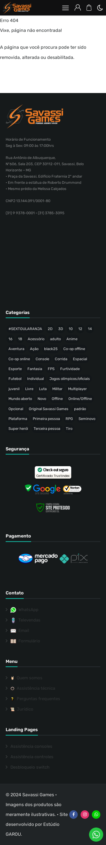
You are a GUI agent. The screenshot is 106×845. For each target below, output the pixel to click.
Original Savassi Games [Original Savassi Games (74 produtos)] (48, 409)
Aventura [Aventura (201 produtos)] (16, 349)
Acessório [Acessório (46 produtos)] (36, 339)
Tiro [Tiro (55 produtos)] (69, 428)
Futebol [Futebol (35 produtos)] (14, 379)
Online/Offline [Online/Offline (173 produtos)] (80, 399)
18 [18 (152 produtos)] (20, 339)
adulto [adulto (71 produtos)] (55, 339)
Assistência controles (31, 756)
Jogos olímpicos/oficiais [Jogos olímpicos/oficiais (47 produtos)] (69, 379)
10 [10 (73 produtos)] (71, 329)
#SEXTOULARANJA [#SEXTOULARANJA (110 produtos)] (25, 329)
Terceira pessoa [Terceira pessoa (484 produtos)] (47, 428)
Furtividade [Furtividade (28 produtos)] (70, 369)
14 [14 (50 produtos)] (90, 329)
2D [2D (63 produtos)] (50, 329)
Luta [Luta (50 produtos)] (43, 389)
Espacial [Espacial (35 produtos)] (80, 359)
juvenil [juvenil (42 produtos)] (14, 389)
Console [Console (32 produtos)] (42, 359)
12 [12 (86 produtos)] (80, 329)
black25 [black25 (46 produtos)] (51, 349)
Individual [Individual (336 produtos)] (35, 379)
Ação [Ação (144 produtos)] (34, 349)
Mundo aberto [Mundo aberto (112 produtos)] (20, 399)
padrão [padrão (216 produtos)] (80, 409)
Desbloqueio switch (29, 767)
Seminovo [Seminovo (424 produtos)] (87, 419)
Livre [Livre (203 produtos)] (29, 389)
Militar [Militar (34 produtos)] (57, 389)
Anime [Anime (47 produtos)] (71, 339)
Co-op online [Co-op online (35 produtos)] (19, 359)
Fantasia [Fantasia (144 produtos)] (34, 369)
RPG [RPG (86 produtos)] (69, 419)
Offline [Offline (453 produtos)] (57, 399)
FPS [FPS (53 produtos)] (51, 369)
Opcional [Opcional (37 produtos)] (15, 409)
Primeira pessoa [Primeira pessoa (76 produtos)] (46, 419)
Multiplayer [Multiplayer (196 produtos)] (77, 389)
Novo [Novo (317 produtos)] (42, 399)
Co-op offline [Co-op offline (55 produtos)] (74, 349)
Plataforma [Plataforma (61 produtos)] (17, 419)
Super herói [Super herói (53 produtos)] (18, 428)
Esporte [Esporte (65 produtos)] (15, 369)
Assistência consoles (31, 746)
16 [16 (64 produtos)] (10, 339)
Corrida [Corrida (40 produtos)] (61, 359)
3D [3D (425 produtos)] (60, 329)
